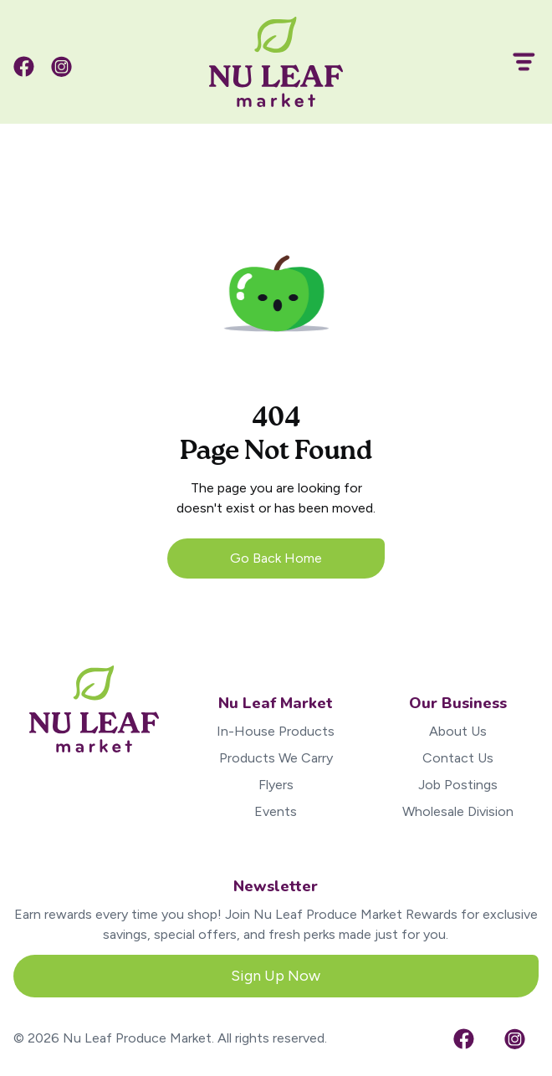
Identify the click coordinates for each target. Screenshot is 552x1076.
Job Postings (458, 785)
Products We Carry (276, 758)
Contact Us (457, 758)
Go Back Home (276, 558)
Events (275, 811)
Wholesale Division (458, 811)
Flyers (276, 785)
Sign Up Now (275, 975)
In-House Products (276, 731)
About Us (458, 731)
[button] (516, 61)
